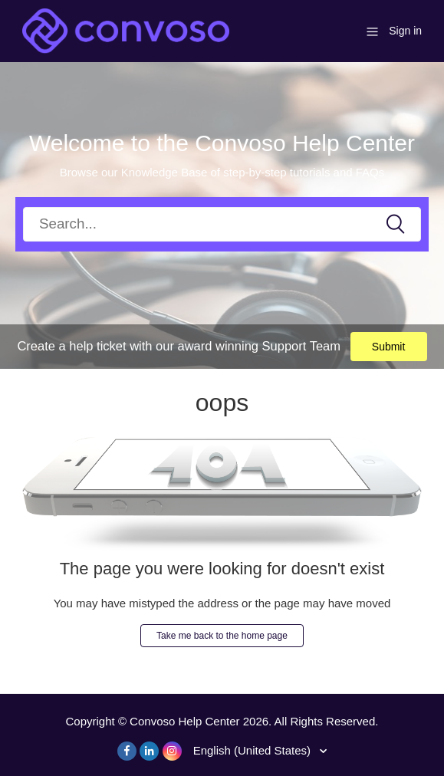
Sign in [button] (405, 31)
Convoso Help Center (184, 721)
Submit (389, 346)
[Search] (222, 224)
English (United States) (253, 750)
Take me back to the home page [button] (222, 635)
